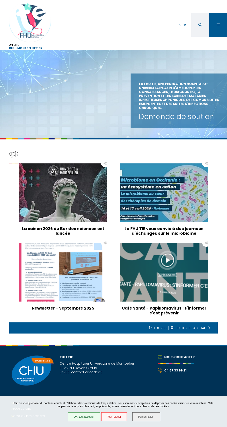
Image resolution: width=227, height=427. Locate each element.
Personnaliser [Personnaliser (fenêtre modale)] (146, 416)
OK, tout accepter (84, 416)
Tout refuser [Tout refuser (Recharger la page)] (114, 416)
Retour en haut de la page (216, 345)
